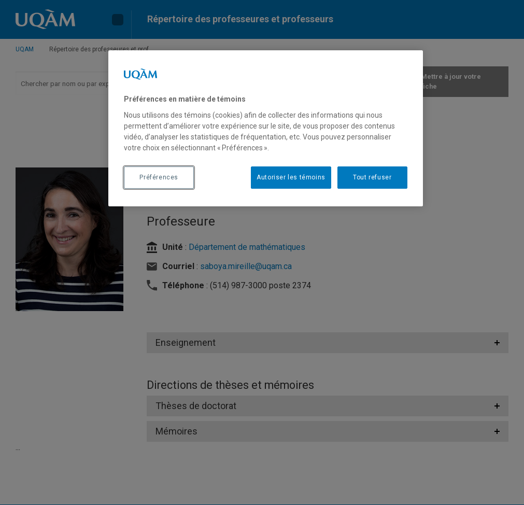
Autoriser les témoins (291, 177)
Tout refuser (372, 177)
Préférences (158, 177)
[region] (265, 128)
